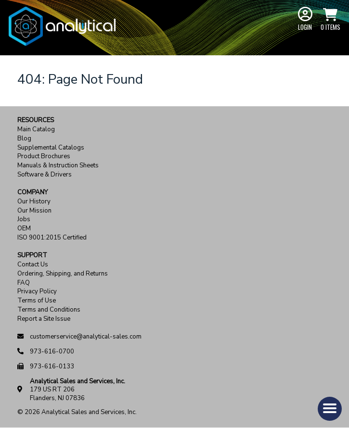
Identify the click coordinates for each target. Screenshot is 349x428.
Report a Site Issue (43, 319)
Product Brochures (43, 156)
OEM (24, 229)
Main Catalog (36, 130)
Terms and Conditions (48, 310)
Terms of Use (36, 301)
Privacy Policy (37, 292)
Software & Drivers (44, 175)
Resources (35, 120)
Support (32, 256)
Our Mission (34, 211)
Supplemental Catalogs (50, 148)
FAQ (23, 283)
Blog (24, 139)
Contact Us (32, 265)
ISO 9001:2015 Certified (52, 238)
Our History (34, 202)
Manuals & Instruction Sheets (58, 166)
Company (32, 193)
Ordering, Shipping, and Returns (62, 274)
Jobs (23, 219)
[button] (330, 409)
